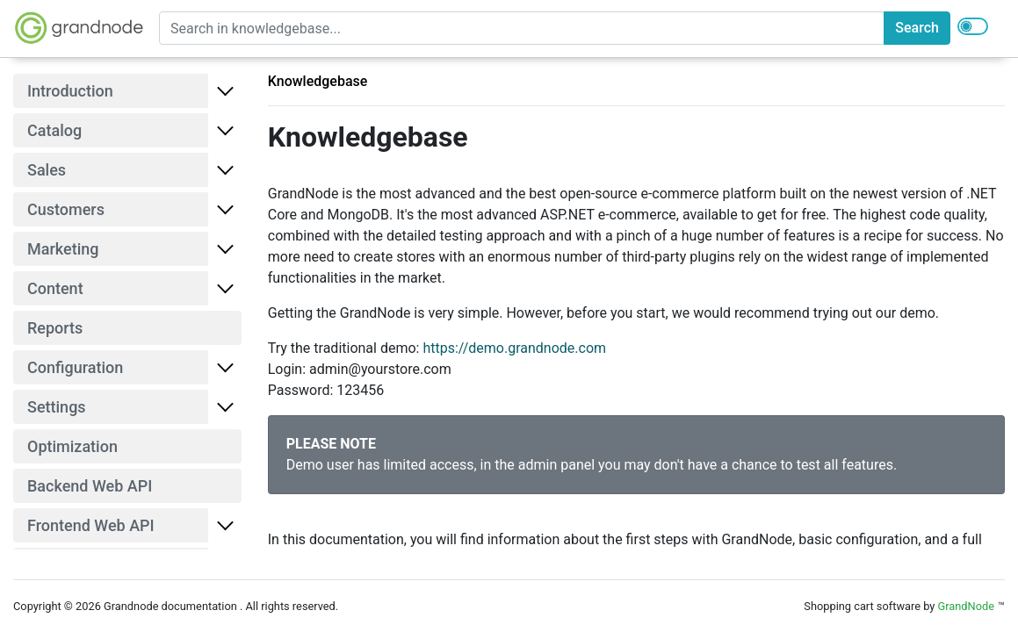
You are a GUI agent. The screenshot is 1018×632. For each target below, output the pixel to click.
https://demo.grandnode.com (514, 348)
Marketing (62, 249)
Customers (66, 209)
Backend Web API (89, 486)
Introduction (70, 91)
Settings (56, 407)
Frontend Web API (91, 525)
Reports (55, 328)
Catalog (54, 130)
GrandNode (966, 606)
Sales (46, 170)
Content (55, 288)
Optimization (72, 446)
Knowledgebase (318, 81)
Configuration (75, 367)
